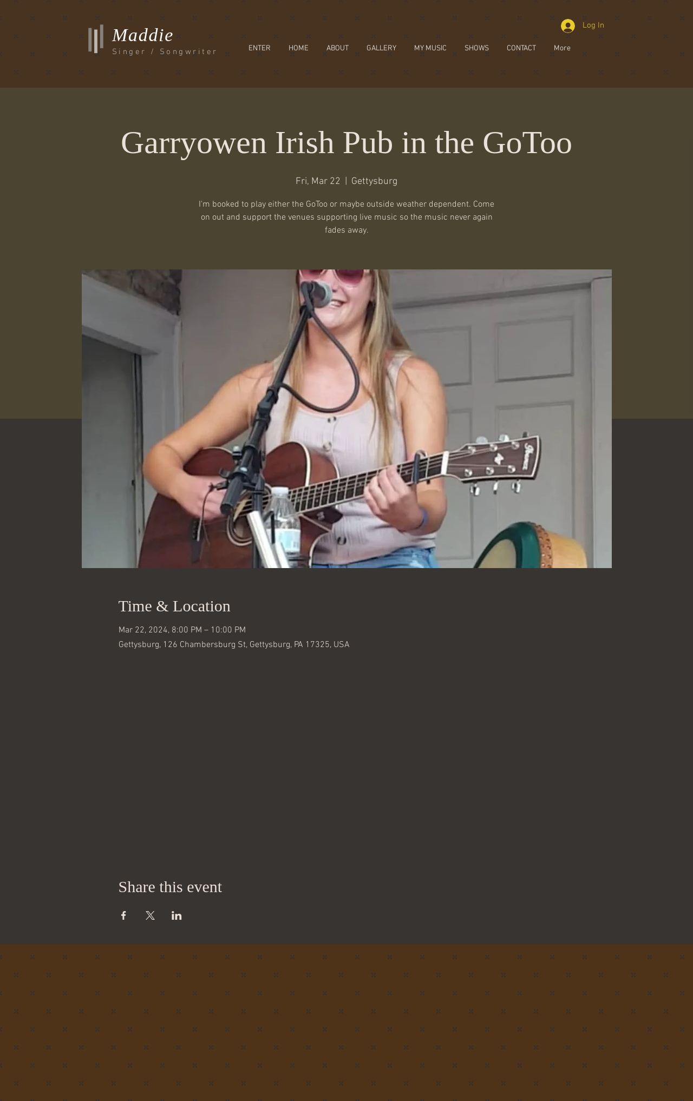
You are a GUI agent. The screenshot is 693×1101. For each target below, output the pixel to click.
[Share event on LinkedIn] (177, 915)
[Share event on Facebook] (124, 915)
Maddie (143, 35)
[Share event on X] (150, 915)
